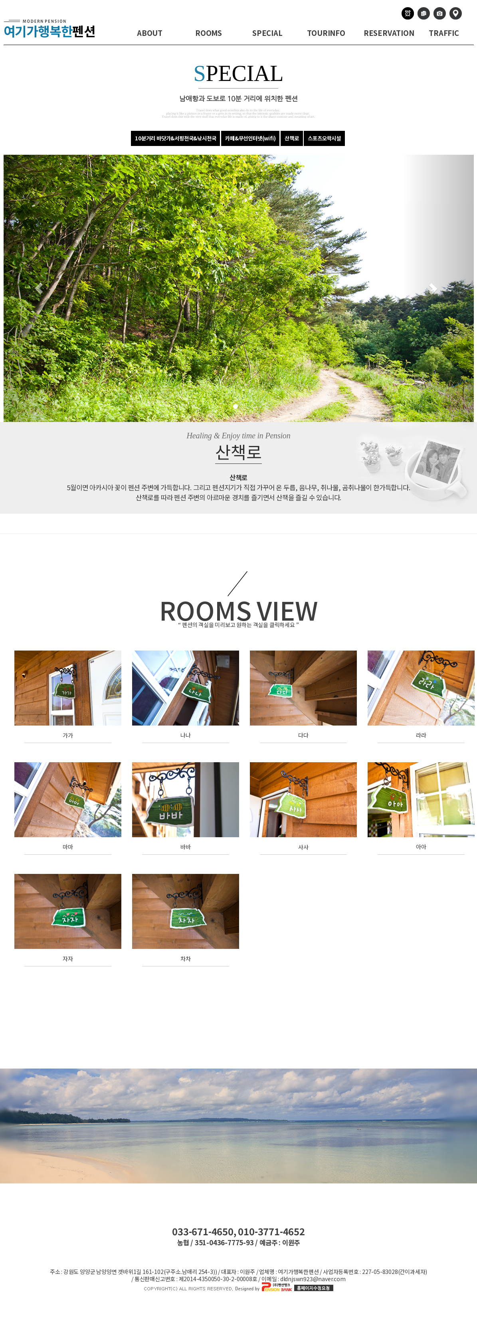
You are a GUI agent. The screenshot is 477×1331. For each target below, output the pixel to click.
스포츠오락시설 (324, 138)
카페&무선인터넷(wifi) (250, 138)
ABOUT (149, 33)
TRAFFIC (444, 33)
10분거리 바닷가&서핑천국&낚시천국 (175, 138)
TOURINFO (326, 33)
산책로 (292, 138)
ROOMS (208, 33)
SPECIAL (267, 33)
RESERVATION (389, 33)
